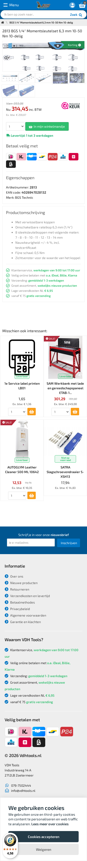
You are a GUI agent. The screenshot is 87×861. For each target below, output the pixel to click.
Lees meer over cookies (50, 824)
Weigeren (43, 849)
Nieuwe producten (21, 583)
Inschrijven (69, 543)
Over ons (14, 576)
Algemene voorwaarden (25, 615)
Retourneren (17, 589)
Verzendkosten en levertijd (27, 596)
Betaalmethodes (20, 602)
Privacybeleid (17, 609)
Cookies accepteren (43, 837)
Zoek (76, 15)
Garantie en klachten (23, 622)
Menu (11, 5)
